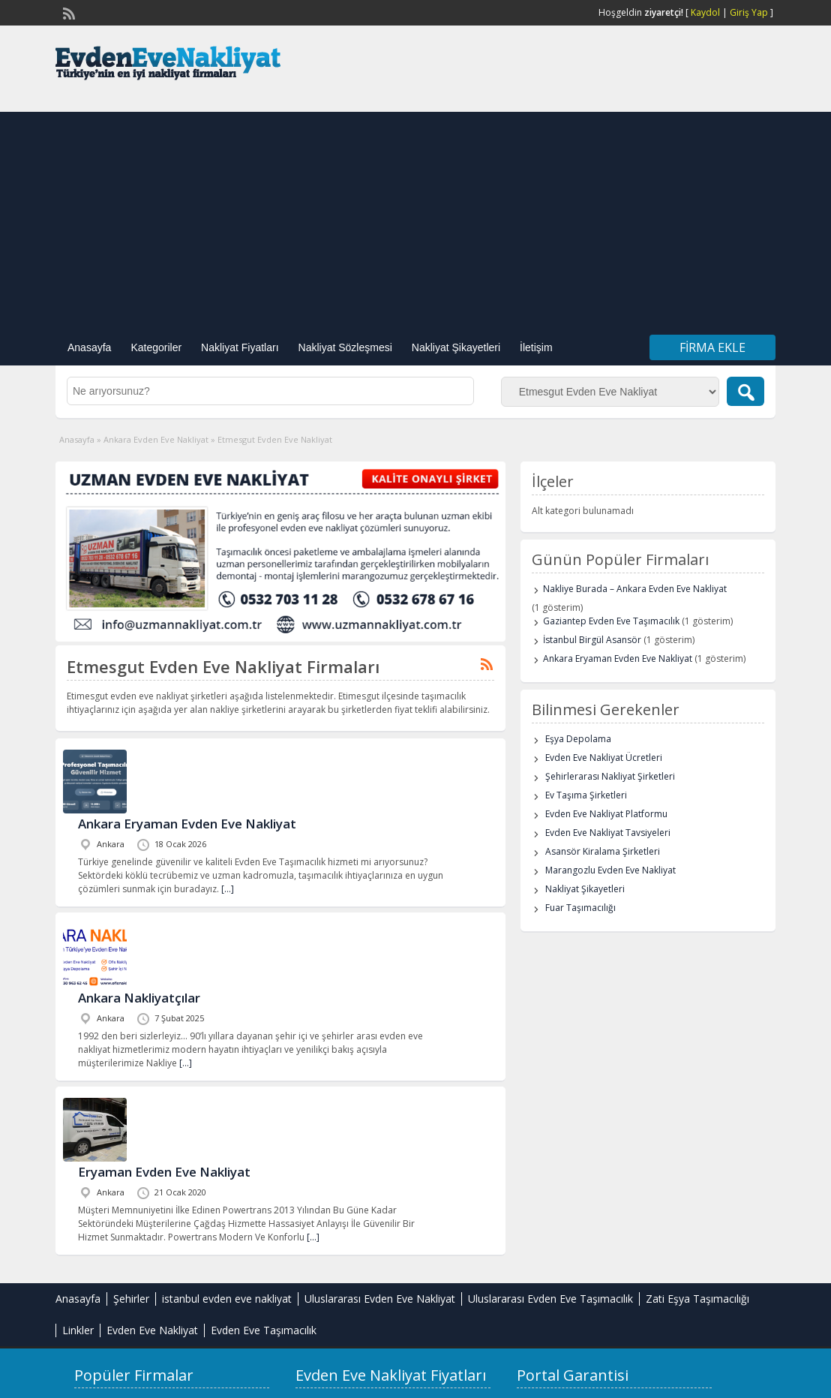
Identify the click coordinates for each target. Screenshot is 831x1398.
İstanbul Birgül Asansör (592, 639)
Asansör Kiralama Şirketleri (602, 851)
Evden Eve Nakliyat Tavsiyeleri (607, 832)
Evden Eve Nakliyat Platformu (606, 813)
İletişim (536, 347)
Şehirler (131, 1298)
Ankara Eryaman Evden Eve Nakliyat (187, 823)
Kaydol (705, 12)
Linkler (78, 1330)
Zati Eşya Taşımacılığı (697, 1298)
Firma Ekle (713, 347)
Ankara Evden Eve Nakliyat (156, 439)
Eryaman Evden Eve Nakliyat (164, 1171)
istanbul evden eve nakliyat (227, 1298)
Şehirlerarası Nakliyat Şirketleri (610, 776)
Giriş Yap (749, 12)
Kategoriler (156, 347)
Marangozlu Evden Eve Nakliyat (610, 870)
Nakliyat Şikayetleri (456, 347)
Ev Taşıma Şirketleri (586, 795)
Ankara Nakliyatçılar (139, 997)
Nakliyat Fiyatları (239, 347)
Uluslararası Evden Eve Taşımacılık (550, 1298)
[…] (227, 888)
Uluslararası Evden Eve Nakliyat (379, 1298)
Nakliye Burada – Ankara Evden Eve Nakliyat (635, 588)
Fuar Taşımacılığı (580, 907)
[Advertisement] (415, 217)
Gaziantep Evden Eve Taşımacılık (611, 621)
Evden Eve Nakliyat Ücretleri (603, 757)
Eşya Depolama (578, 738)
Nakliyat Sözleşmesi (345, 347)
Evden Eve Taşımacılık (263, 1330)
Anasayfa (89, 347)
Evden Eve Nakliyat (152, 1330)
